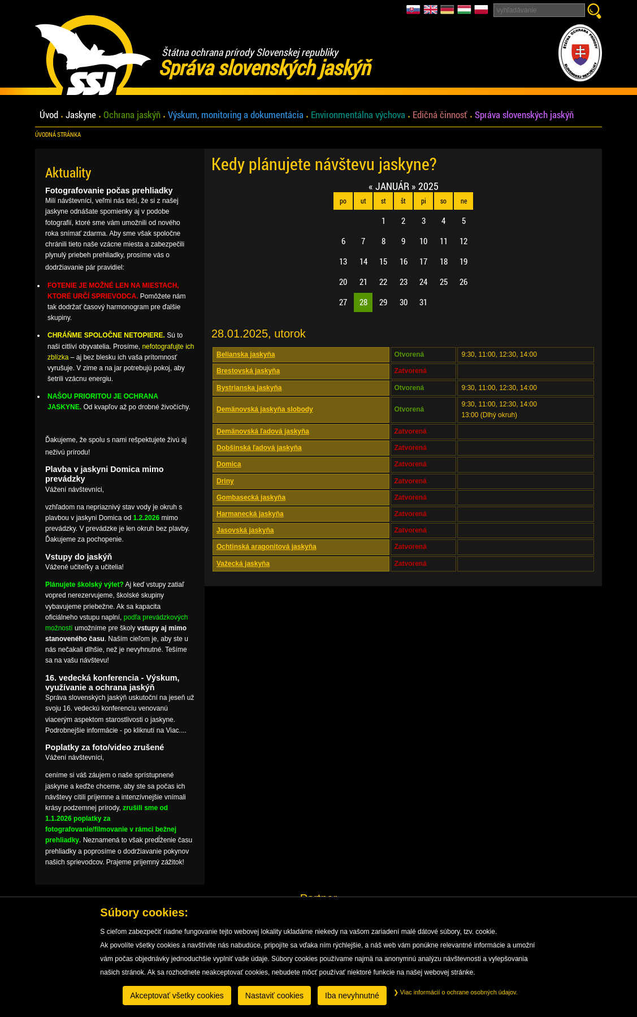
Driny (225, 481)
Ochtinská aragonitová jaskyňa (266, 547)
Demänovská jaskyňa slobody (264, 409)
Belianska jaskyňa (245, 354)
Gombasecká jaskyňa (250, 497)
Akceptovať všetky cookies (177, 995)
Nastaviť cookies (274, 995)
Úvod (49, 115)
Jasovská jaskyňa (245, 530)
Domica (228, 464)
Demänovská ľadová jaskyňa (262, 431)
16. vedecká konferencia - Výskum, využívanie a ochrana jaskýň (112, 682)
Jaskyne (81, 115)
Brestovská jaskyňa (248, 371)
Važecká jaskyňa (243, 564)
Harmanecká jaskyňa (250, 514)
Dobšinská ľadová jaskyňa (259, 448)
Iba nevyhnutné (352, 995)
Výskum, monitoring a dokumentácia (236, 115)
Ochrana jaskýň (132, 115)
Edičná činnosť (440, 115)
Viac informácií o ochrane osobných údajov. (455, 992)
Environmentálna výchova (358, 115)
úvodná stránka (58, 135)
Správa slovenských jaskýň (524, 115)
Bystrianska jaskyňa (248, 388)
